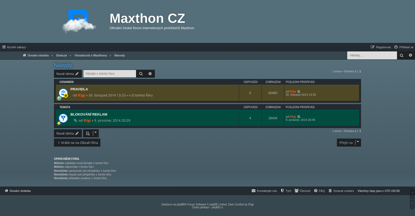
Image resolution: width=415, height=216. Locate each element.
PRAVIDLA (79, 89)
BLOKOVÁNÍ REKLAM (88, 114)
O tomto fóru (142, 95)
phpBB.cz (217, 207)
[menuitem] (403, 47)
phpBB (180, 204)
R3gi (81, 95)
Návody (63, 65)
